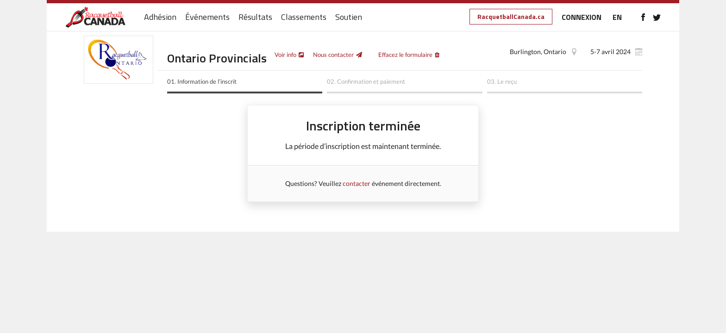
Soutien (348, 17)
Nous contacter (333, 54)
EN (617, 17)
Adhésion (160, 17)
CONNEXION (581, 17)
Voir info (285, 54)
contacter (356, 183)
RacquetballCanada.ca (510, 16)
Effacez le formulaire (405, 54)
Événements (207, 17)
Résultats (255, 17)
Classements (303, 17)
